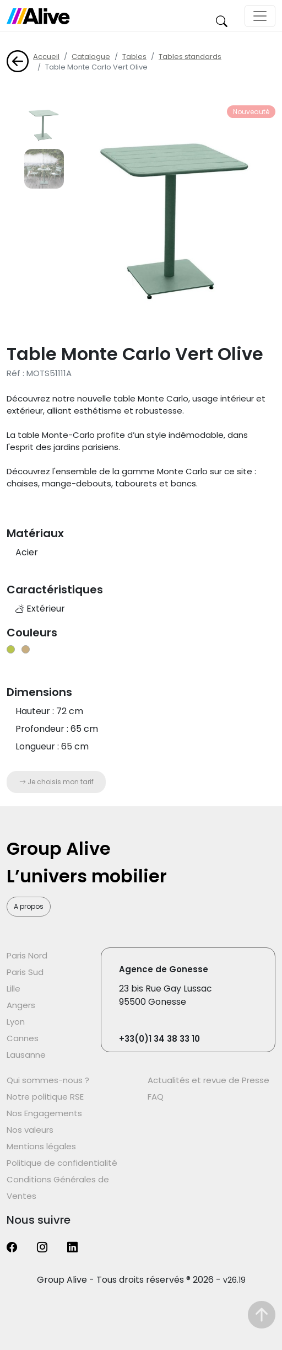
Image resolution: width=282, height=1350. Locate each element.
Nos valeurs (30, 1129)
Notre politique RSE (45, 1096)
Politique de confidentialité (62, 1163)
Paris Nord (27, 955)
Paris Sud (25, 972)
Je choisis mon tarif (56, 781)
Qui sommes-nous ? (48, 1080)
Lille (13, 988)
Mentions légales (41, 1146)
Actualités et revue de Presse (208, 1080)
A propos (29, 906)
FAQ (156, 1096)
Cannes (23, 1038)
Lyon (16, 1021)
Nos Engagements (44, 1113)
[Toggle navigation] (260, 16)
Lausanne (26, 1054)
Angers (21, 1005)
